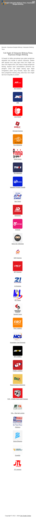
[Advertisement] (18, 26)
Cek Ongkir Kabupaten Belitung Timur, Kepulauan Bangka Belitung (18, 3)
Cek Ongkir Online (25, 516)
